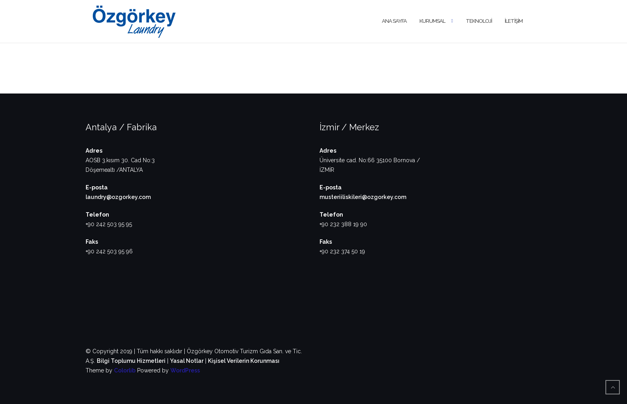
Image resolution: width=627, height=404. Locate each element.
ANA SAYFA (394, 21)
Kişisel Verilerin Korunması (244, 361)
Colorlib (125, 370)
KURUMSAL (432, 21)
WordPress (185, 370)
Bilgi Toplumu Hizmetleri (131, 361)
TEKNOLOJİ (479, 21)
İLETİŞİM (514, 21)
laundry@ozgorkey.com (118, 197)
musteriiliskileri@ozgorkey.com (362, 197)
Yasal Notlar (187, 361)
